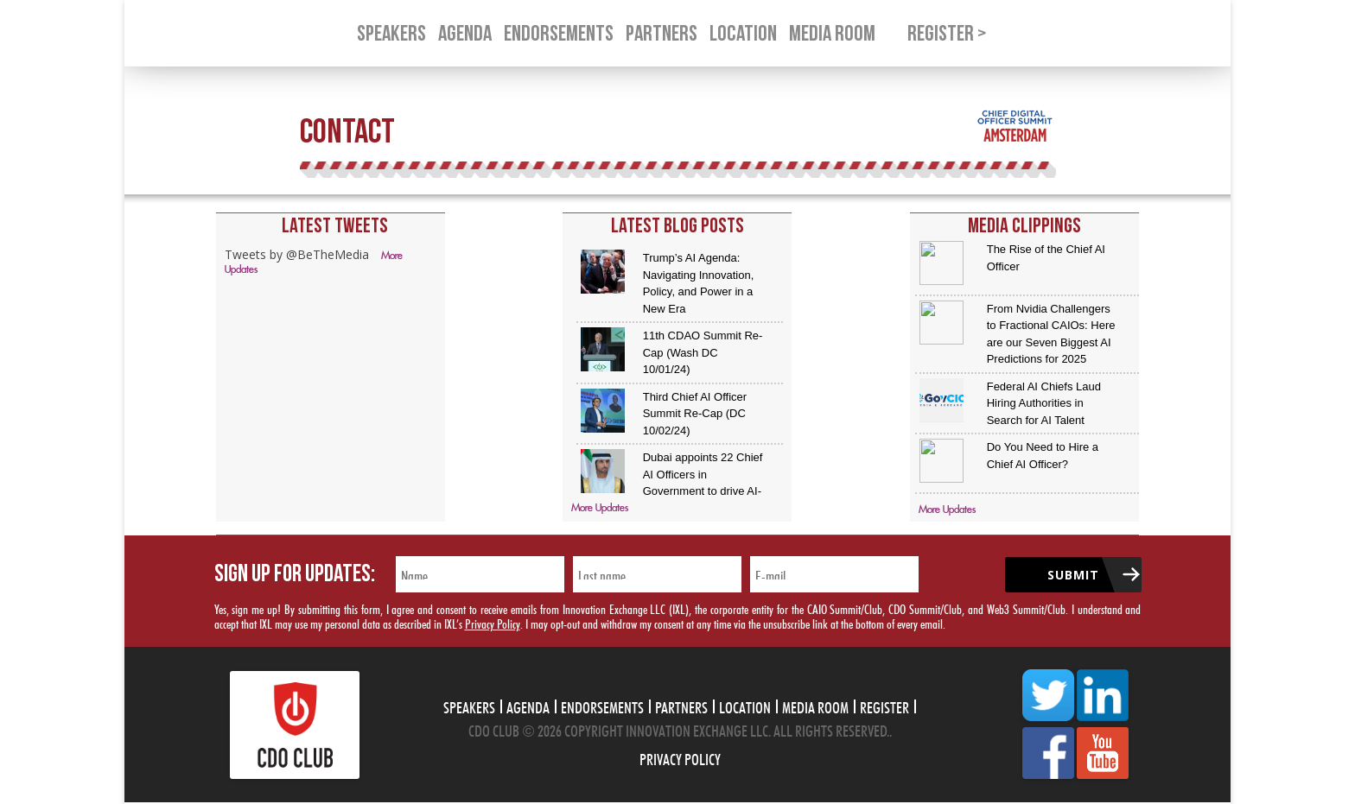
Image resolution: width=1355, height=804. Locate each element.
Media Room (815, 705)
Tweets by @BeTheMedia (297, 254)
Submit (1073, 575)
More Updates (599, 508)
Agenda (528, 705)
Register (884, 705)
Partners (681, 705)
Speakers (469, 705)
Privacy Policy (492, 622)
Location (745, 705)
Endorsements (602, 705)
